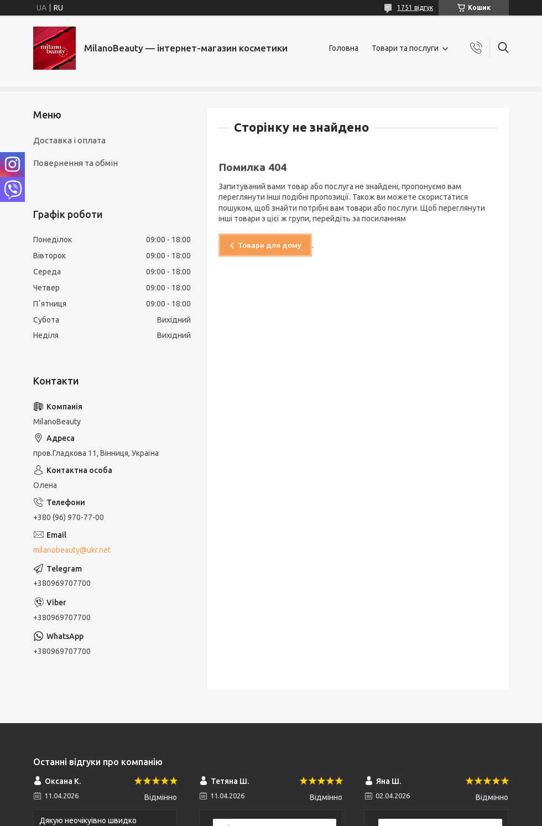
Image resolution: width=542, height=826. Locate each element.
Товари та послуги (405, 48)
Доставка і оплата (69, 140)
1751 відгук (415, 7)
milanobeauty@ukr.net (72, 550)
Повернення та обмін (75, 163)
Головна (343, 48)
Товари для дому (269, 245)
